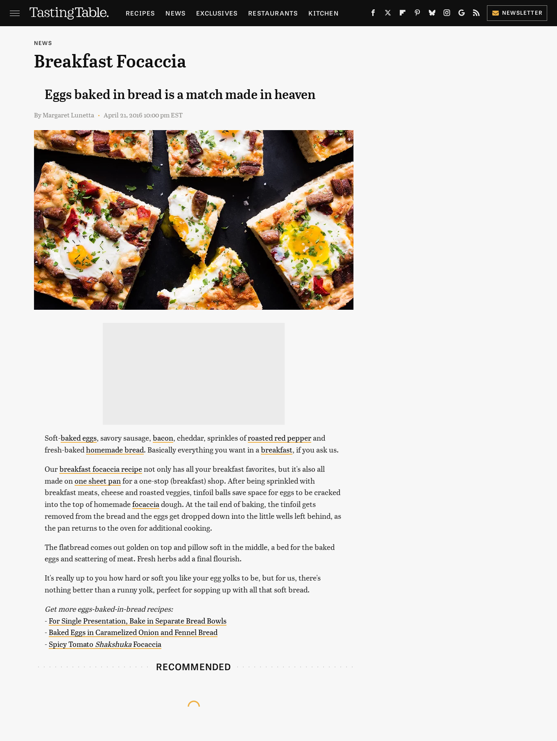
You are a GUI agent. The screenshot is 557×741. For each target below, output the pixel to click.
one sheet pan (98, 480)
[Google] (461, 14)
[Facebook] (373, 14)
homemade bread (115, 449)
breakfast (276, 449)
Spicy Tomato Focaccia (105, 644)
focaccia (145, 504)
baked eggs (79, 437)
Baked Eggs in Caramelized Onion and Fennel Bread (133, 632)
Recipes (140, 13)
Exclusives (217, 13)
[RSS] (476, 14)
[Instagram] (447, 14)
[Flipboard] (403, 14)
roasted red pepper (279, 437)
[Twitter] (388, 14)
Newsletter (517, 12)
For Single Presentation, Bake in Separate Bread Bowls (137, 620)
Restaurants (273, 13)
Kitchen (323, 13)
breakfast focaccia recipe (100, 469)
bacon (163, 437)
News (175, 13)
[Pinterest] (417, 14)
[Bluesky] (432, 14)
